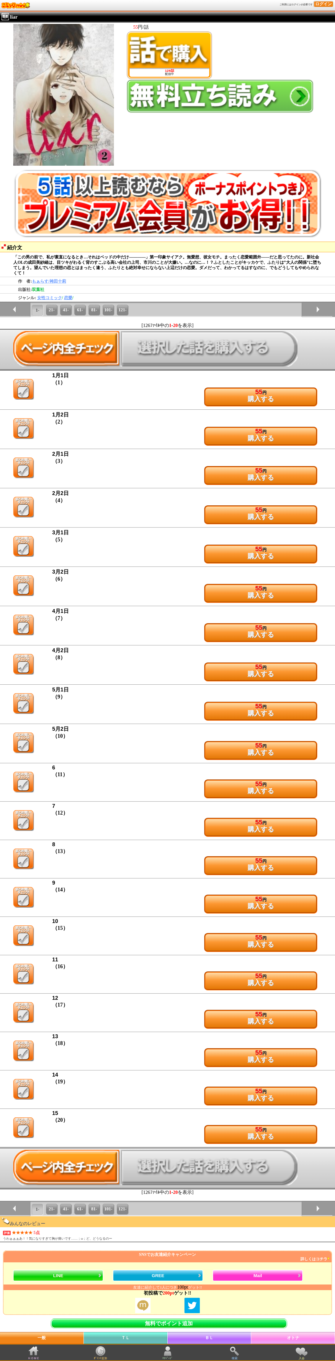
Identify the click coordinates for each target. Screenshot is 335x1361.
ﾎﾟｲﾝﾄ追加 (100, 1358)
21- (52, 309)
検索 (235, 1358)
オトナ (293, 1338)
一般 (41, 1338)
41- (66, 309)
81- (94, 309)
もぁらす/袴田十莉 (49, 281)
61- (80, 309)
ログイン (323, 4)
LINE (58, 1275)
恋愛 (68, 298)
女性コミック (49, 298)
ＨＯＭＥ (34, 1358)
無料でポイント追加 (169, 1323)
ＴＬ (125, 1338)
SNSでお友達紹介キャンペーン (167, 1257)
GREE (158, 1275)
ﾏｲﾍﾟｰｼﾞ (167, 1358)
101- (108, 309)
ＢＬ (209, 1338)
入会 (302, 1358)
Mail (258, 1275)
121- (122, 309)
